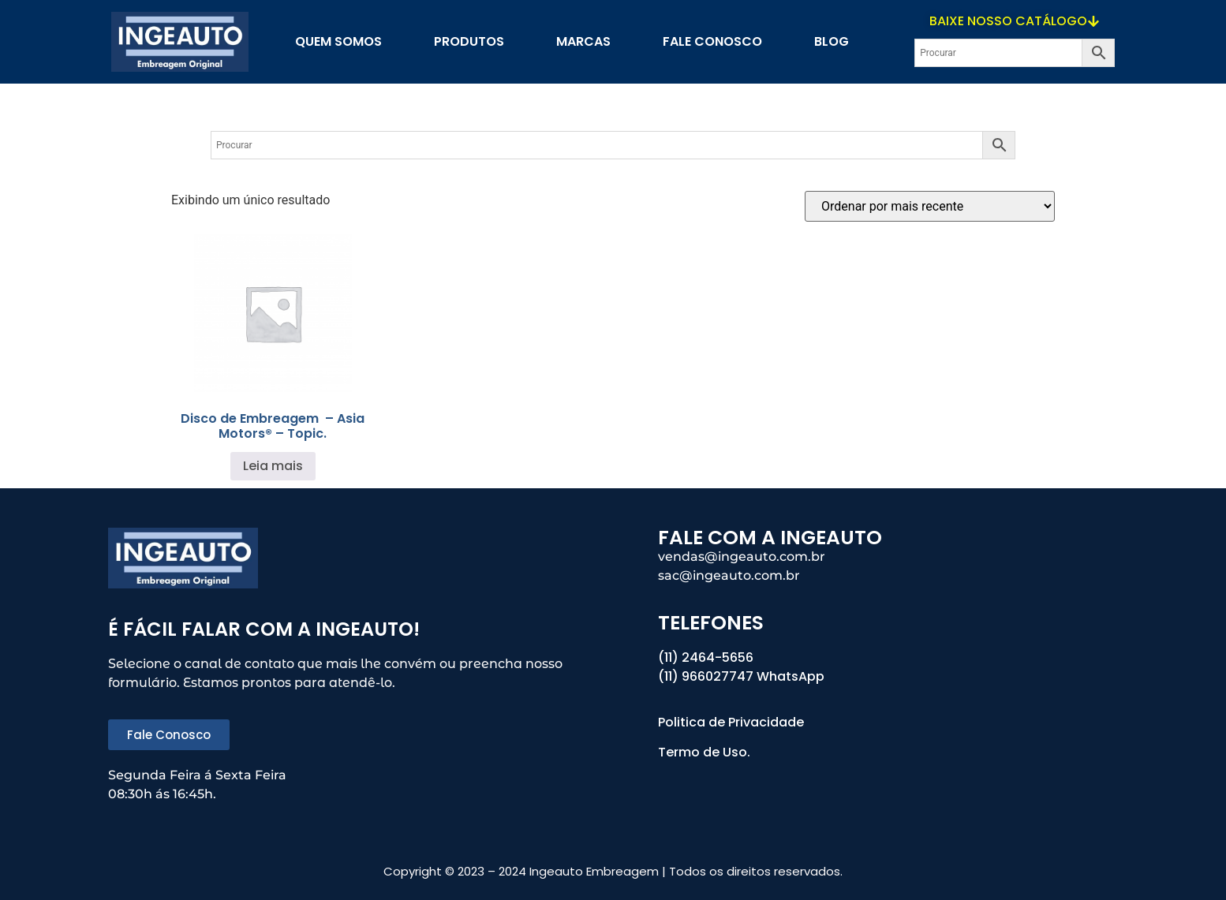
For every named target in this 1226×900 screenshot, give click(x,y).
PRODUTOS (469, 41)
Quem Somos (338, 41)
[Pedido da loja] (930, 206)
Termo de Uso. (704, 752)
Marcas (583, 41)
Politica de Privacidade (732, 722)
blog (831, 41)
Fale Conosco (712, 41)
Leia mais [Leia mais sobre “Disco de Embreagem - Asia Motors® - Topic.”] (273, 466)
